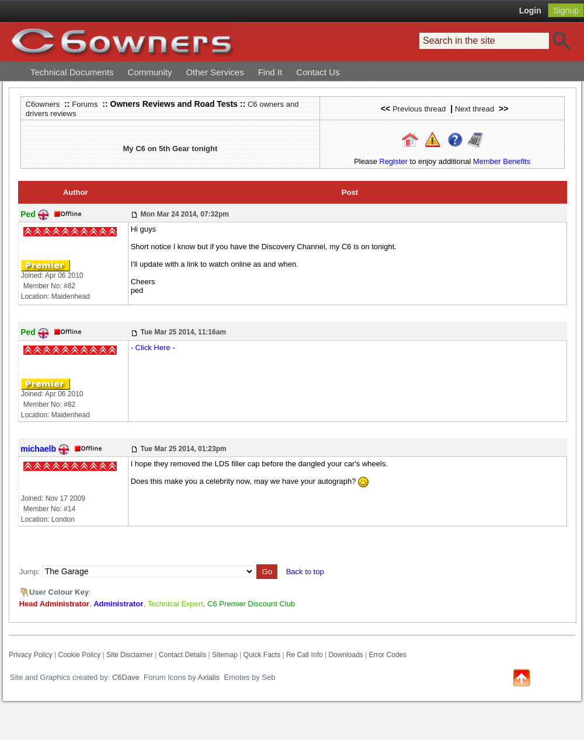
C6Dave (125, 677)
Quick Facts (263, 655)
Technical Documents (72, 72)
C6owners (43, 104)
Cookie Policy (79, 655)
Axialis (209, 677)
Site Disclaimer (129, 655)
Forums (85, 104)
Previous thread (419, 108)
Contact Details (182, 655)
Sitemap (225, 655)
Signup (566, 10)
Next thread (474, 108)
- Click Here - (153, 347)
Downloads (345, 655)
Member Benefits (501, 161)
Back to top (305, 571)
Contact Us (317, 72)
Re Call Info (304, 655)
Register (394, 161)
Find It (270, 72)
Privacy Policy (31, 655)
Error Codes (388, 655)
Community (150, 72)
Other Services (215, 72)
